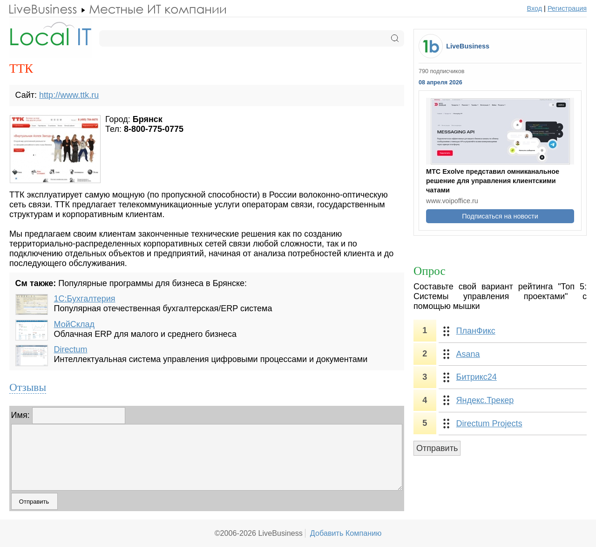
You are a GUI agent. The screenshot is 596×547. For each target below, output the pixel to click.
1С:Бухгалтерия (84, 298)
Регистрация (567, 8)
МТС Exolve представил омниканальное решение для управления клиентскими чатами (492, 181)
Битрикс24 (476, 377)
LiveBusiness (467, 46)
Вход (534, 8)
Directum (71, 349)
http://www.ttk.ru (69, 95)
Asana (468, 354)
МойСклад (74, 324)
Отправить (437, 448)
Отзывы (27, 387)
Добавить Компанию (346, 533)
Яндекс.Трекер (485, 400)
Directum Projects (489, 423)
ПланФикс (475, 330)
